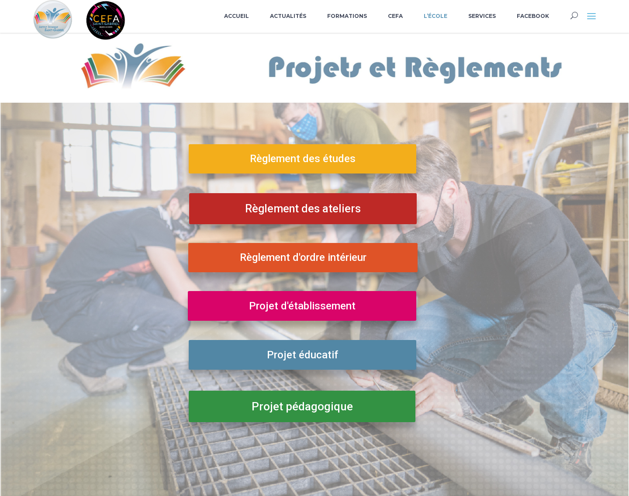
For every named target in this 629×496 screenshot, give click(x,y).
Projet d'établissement (302, 306)
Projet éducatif (302, 355)
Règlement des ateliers (303, 208)
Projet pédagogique (302, 406)
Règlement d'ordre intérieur (303, 257)
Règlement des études (303, 159)
